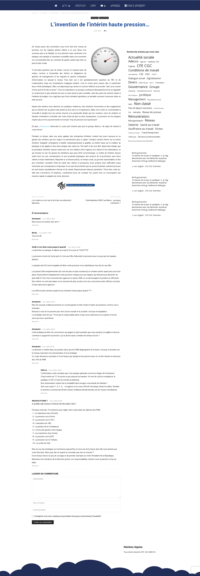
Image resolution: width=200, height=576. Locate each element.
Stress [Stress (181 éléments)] (159, 128)
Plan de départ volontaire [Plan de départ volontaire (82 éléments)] (140, 108)
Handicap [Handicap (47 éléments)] (131, 91)
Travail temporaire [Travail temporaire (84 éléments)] (150, 132)
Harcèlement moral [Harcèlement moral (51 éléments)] (144, 91)
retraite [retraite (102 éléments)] (137, 112)
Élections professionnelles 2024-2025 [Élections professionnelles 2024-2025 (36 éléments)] (140, 141)
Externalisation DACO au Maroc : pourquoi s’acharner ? (103, 201)
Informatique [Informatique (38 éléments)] (132, 95)
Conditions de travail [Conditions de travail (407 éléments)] (143, 70)
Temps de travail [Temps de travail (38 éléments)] (134, 133)
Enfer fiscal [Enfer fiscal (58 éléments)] (143, 83)
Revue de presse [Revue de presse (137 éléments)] (151, 112)
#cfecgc (144, 161)
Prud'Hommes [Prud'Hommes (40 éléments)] (159, 108)
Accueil (34, 13)
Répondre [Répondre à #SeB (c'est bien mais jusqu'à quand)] (35, 294)
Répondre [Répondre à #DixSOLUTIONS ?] (35, 466)
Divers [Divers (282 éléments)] (132, 82)
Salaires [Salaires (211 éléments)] (133, 124)
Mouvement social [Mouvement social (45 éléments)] (154, 100)
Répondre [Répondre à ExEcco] (44, 393)
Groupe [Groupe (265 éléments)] (154, 87)
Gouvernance (54, 13)
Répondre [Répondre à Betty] (35, 239)
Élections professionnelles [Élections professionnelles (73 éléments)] (149, 136)
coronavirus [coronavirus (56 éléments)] (133, 74)
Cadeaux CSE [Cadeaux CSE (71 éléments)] (153, 61)
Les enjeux (43, 13)
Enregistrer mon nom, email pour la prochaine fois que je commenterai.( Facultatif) (68, 516)
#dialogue (161, 161)
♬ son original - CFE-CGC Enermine (146, 166)
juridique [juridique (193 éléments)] (145, 95)
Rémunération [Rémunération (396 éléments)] (138, 116)
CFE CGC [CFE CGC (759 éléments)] (144, 65)
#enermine (136, 161)
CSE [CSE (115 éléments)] (141, 74)
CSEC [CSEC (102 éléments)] (147, 74)
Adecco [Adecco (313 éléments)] (133, 61)
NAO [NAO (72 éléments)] (130, 104)
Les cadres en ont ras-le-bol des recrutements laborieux (51, 201)
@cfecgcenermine (139, 153)
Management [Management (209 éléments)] (137, 99)
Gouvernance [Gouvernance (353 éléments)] (138, 86)
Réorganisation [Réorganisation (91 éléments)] (135, 120)
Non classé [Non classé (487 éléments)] (142, 103)
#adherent (152, 161)
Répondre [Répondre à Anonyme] (35, 225)
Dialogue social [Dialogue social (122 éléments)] (136, 78)
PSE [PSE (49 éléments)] (129, 112)
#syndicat (163, 158)
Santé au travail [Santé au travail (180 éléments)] (149, 124)
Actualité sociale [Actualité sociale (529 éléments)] (141, 57)
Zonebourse (44, 126)
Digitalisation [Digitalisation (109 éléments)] (154, 78)
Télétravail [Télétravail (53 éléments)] (132, 137)
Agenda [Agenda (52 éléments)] (143, 62)
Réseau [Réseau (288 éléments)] (150, 120)
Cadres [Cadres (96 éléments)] (131, 66)
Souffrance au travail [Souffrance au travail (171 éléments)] (140, 128)
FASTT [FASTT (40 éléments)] (151, 83)
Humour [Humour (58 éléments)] (156, 91)
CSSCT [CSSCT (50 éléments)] (154, 74)
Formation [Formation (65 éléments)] (159, 82)
